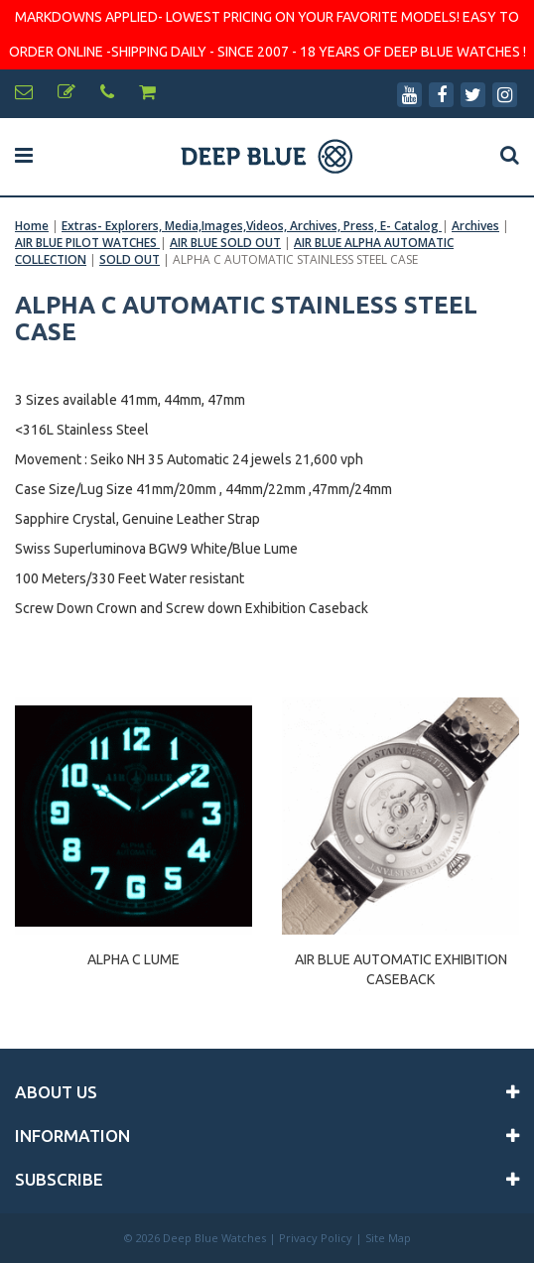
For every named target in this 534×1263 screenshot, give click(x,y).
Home (32, 225)
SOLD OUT (129, 259)
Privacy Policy (315, 1237)
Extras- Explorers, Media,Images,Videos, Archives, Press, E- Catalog (252, 225)
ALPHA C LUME (133, 959)
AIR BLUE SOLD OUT (225, 242)
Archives (475, 225)
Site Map (388, 1237)
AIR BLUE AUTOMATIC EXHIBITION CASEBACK (401, 969)
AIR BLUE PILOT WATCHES (87, 242)
